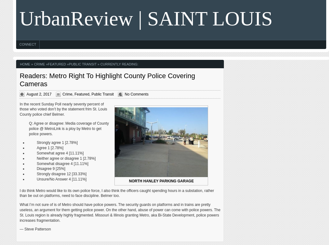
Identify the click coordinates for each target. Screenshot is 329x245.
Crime (39, 64)
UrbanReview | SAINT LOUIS (146, 18)
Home (25, 64)
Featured (57, 64)
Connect (27, 44)
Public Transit (82, 64)
